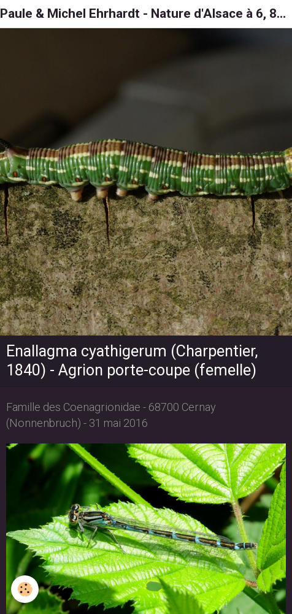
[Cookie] (25, 589)
